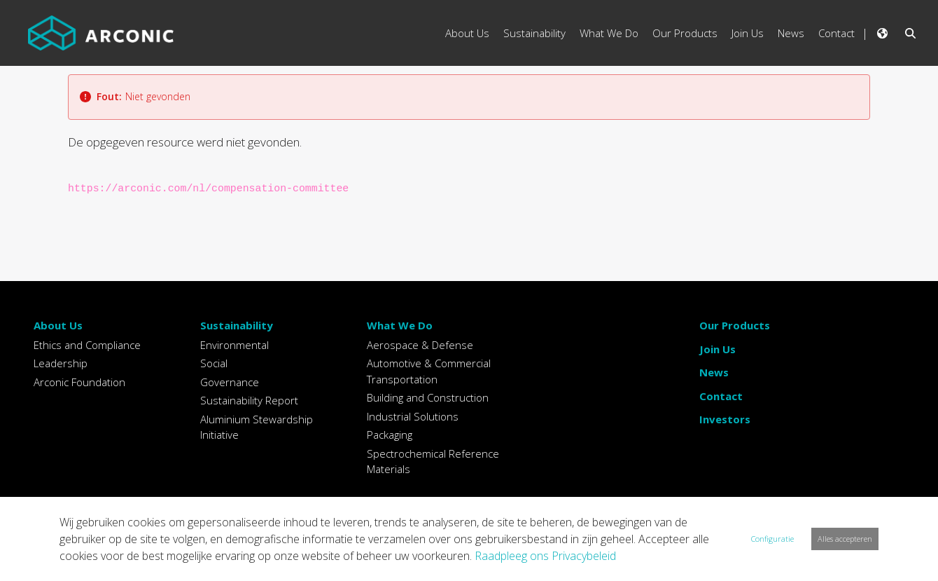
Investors (724, 419)
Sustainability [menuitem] (534, 33)
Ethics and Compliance (87, 345)
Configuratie (772, 538)
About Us (58, 325)
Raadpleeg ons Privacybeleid (545, 555)
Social (213, 363)
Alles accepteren (845, 538)
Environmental (234, 345)
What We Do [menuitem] (609, 33)
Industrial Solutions (412, 416)
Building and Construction (428, 397)
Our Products (734, 325)
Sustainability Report (249, 400)
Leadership (61, 363)
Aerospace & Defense (420, 345)
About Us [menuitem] (467, 33)
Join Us (717, 349)
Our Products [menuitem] (685, 33)
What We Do (400, 325)
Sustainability (236, 325)
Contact (721, 396)
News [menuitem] (791, 33)
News (714, 372)
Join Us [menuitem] (748, 33)
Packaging (389, 435)
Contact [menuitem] (836, 33)
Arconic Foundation (79, 382)
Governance (229, 382)
